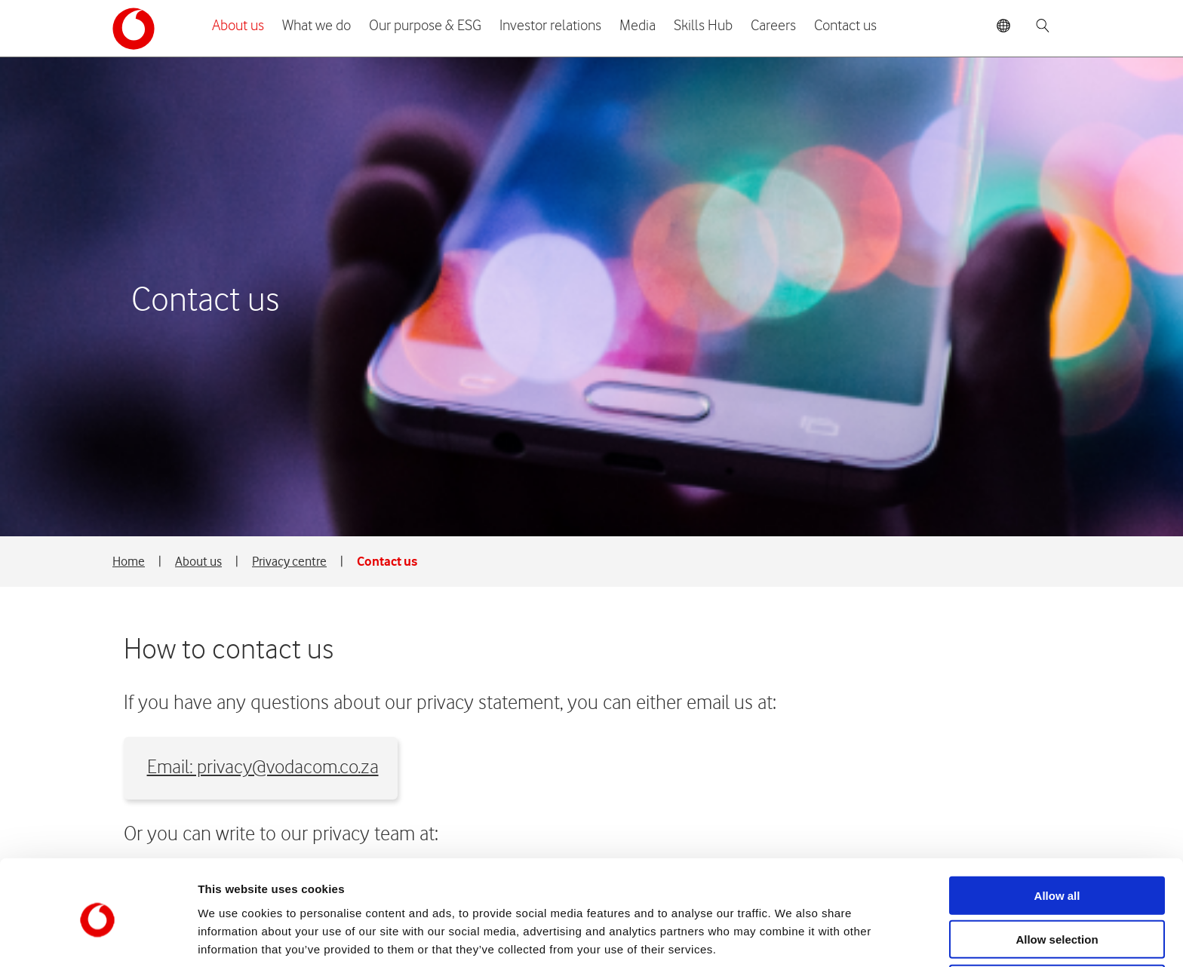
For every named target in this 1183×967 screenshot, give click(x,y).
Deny (1057, 922)
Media (637, 25)
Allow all (1057, 834)
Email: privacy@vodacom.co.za (270, 285)
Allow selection (1057, 879)
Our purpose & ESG (425, 25)
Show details (792, 937)
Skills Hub (703, 25)
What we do (316, 25)
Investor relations (550, 25)
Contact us (845, 25)
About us (238, 25)
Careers (773, 25)
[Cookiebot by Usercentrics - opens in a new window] (98, 937)
